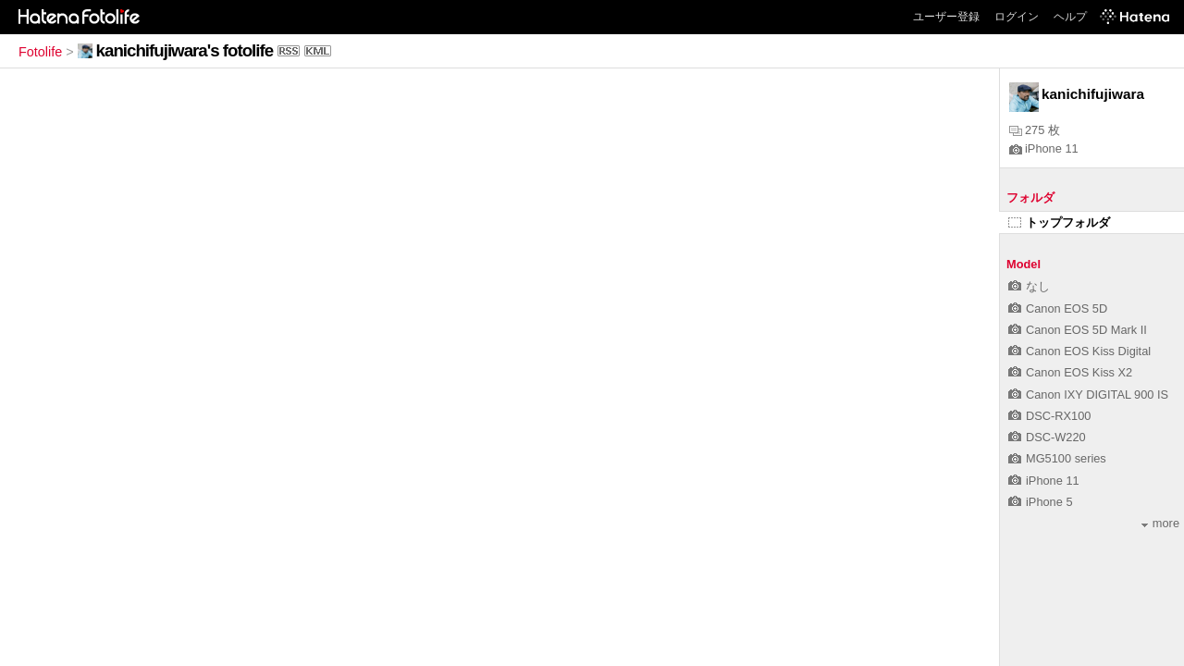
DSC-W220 (1047, 437)
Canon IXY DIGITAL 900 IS (1088, 394)
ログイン (1016, 16)
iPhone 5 (1040, 502)
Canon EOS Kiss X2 (1070, 372)
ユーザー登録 (946, 16)
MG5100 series (1057, 458)
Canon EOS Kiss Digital (1079, 351)
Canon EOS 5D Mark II (1077, 330)
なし (1029, 286)
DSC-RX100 (1049, 416)
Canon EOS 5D (1057, 308)
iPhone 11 (1044, 148)
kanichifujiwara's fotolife (185, 50)
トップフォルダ (1059, 222)
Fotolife (40, 51)
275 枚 (1034, 130)
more (1160, 523)
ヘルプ (1070, 16)
